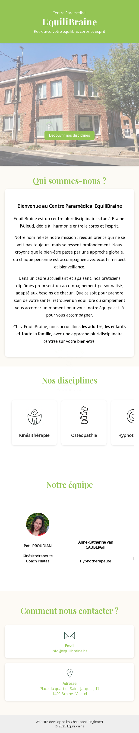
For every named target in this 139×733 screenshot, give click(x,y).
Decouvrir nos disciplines (69, 135)
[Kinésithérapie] (34, 422)
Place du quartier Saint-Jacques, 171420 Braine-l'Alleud (69, 681)
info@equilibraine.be (69, 642)
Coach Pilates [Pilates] (37, 561)
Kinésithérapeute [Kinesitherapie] (38, 555)
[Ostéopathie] (84, 422)
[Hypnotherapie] (95, 538)
